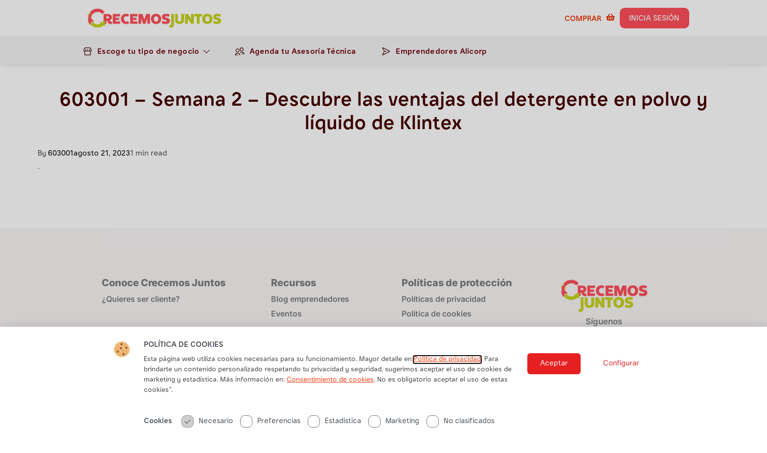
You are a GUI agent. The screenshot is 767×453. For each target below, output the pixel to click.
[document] (383, 226)
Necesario (207, 421)
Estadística (334, 421)
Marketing (393, 421)
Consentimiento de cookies (330, 380)
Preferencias (270, 421)
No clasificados (461, 421)
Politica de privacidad (447, 359)
